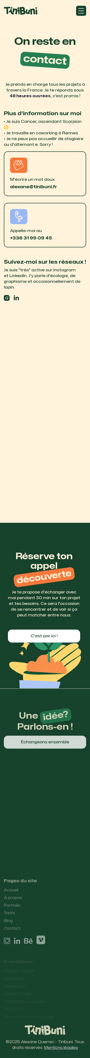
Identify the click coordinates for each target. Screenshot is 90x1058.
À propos (13, 901)
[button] (81, 11)
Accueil (11, 893)
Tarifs (9, 916)
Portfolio (12, 908)
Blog (8, 924)
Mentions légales (61, 1048)
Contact (12, 931)
